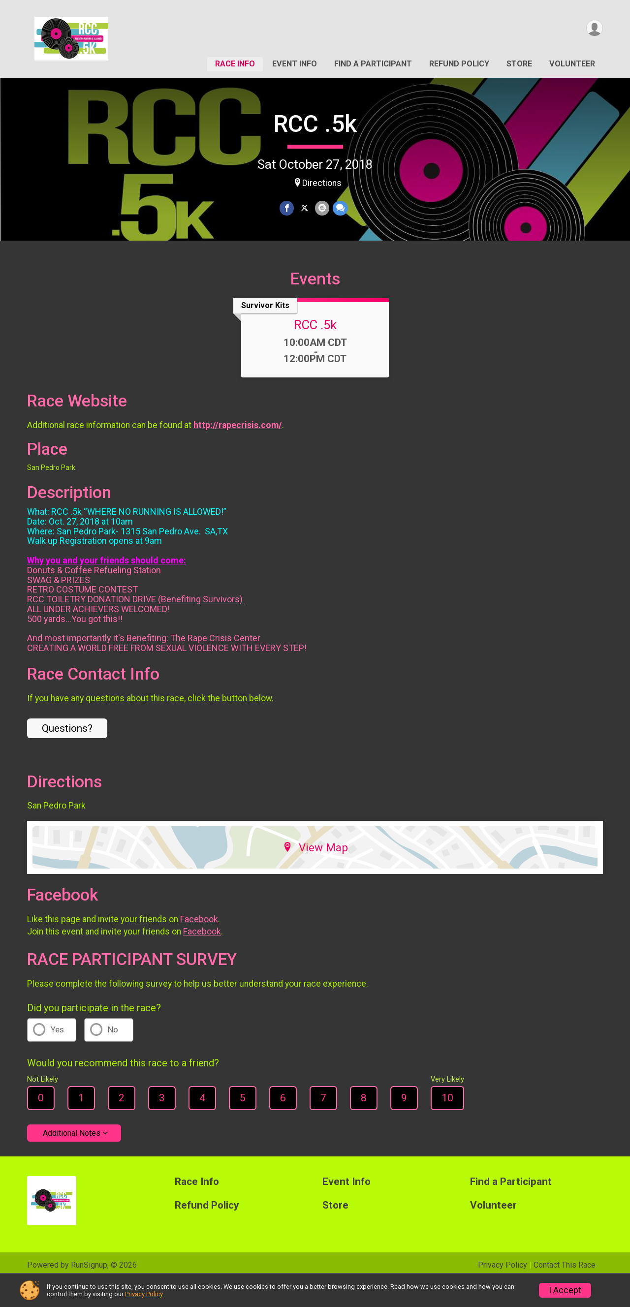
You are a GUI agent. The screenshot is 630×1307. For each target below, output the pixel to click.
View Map (315, 871)
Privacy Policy (143, 1294)
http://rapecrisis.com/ (237, 449)
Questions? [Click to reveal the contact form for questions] (67, 752)
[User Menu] (594, 29)
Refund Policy (459, 63)
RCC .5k (315, 124)
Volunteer (572, 63)
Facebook (199, 943)
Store (519, 63)
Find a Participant (373, 63)
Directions (322, 183)
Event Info (294, 63)
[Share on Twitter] (304, 208)
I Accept (565, 1290)
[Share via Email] (322, 208)
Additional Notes (71, 1156)
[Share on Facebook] (287, 208)
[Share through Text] (339, 208)
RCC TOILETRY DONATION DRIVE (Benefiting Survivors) (136, 623)
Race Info (235, 63)
